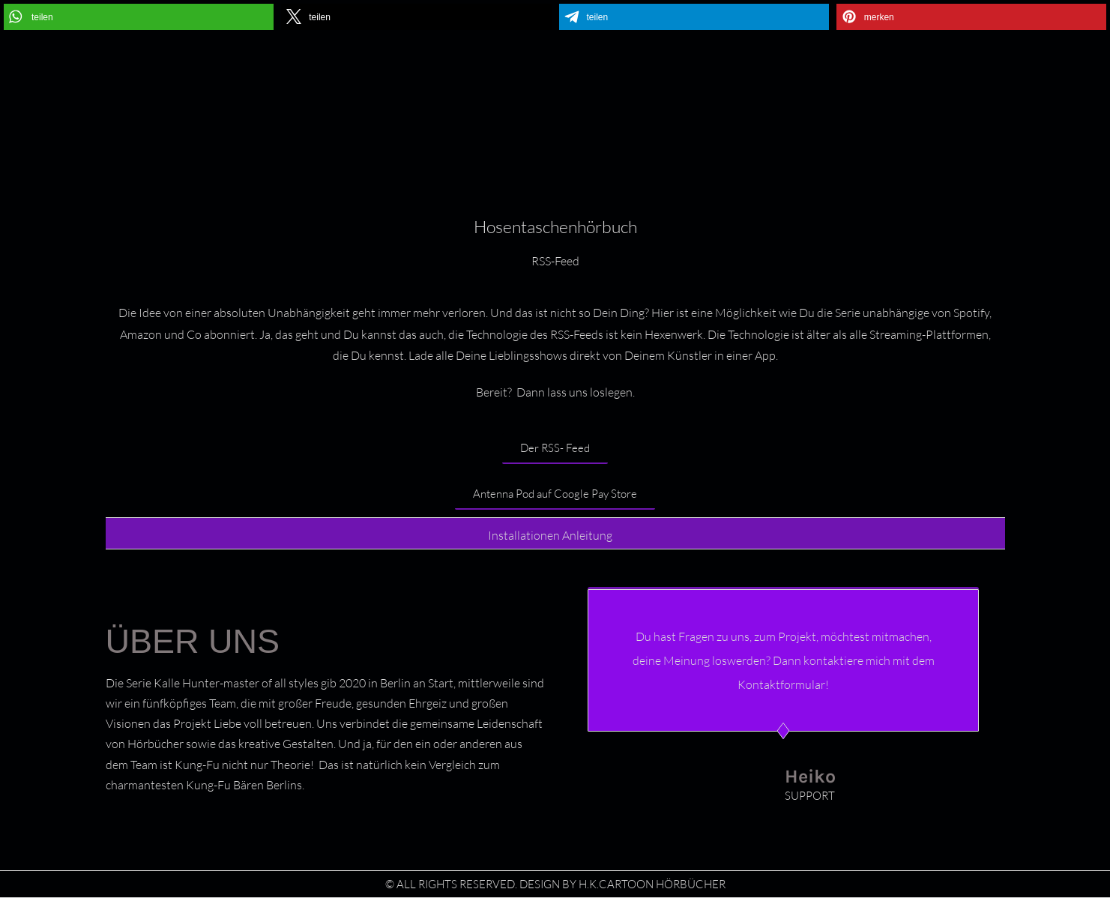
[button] (139, 17)
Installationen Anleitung (550, 535)
